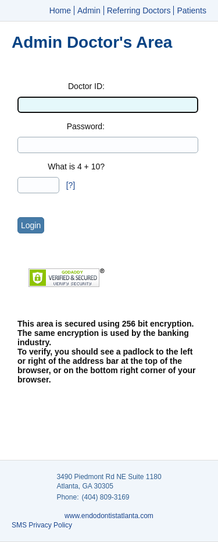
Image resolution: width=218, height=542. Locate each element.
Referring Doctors (139, 10)
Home (60, 10)
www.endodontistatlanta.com (109, 516)
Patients (191, 10)
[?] (71, 185)
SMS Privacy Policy (42, 525)
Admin (89, 10)
